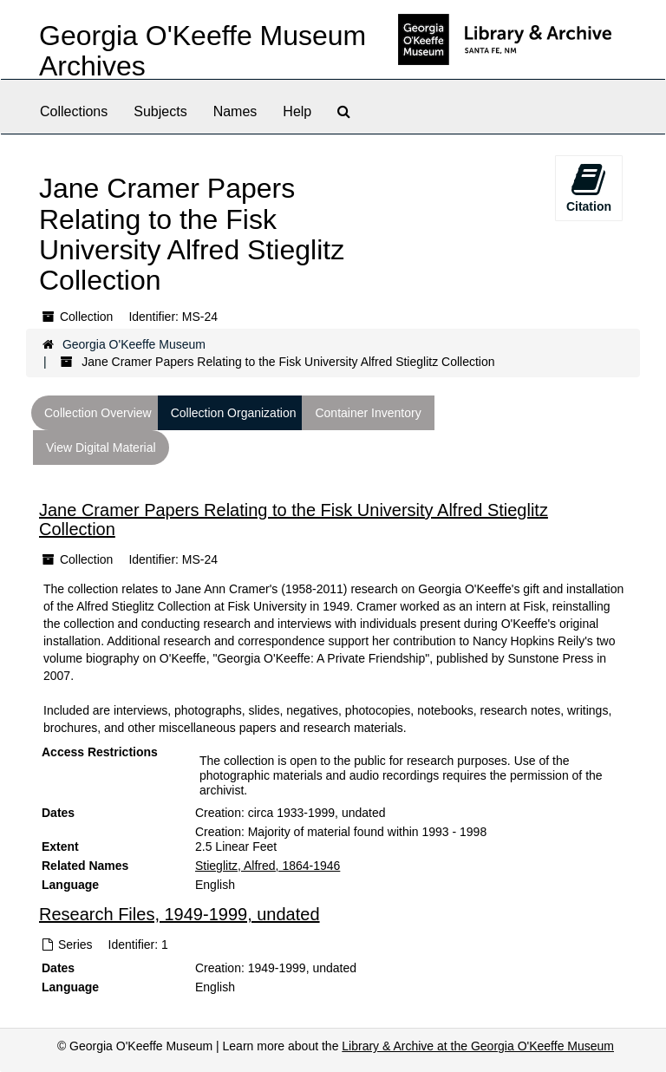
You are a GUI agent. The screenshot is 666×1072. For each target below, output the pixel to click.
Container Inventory (368, 413)
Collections (74, 111)
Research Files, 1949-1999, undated (179, 915)
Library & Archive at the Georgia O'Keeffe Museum (478, 1046)
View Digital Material (101, 447)
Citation (588, 187)
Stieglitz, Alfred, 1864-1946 (267, 866)
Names (235, 111)
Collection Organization (234, 413)
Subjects (160, 111)
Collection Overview (98, 413)
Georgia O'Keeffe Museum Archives (202, 51)
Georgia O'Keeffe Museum (134, 344)
